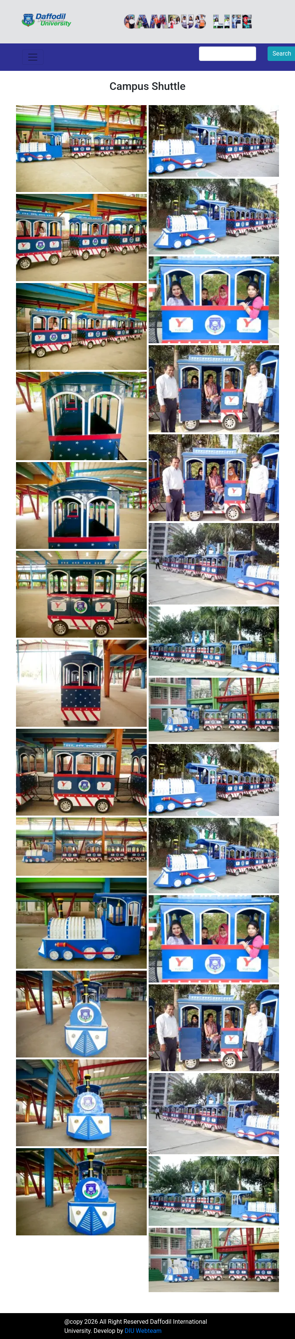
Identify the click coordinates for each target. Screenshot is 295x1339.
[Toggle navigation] (32, 57)
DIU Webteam (143, 1330)
